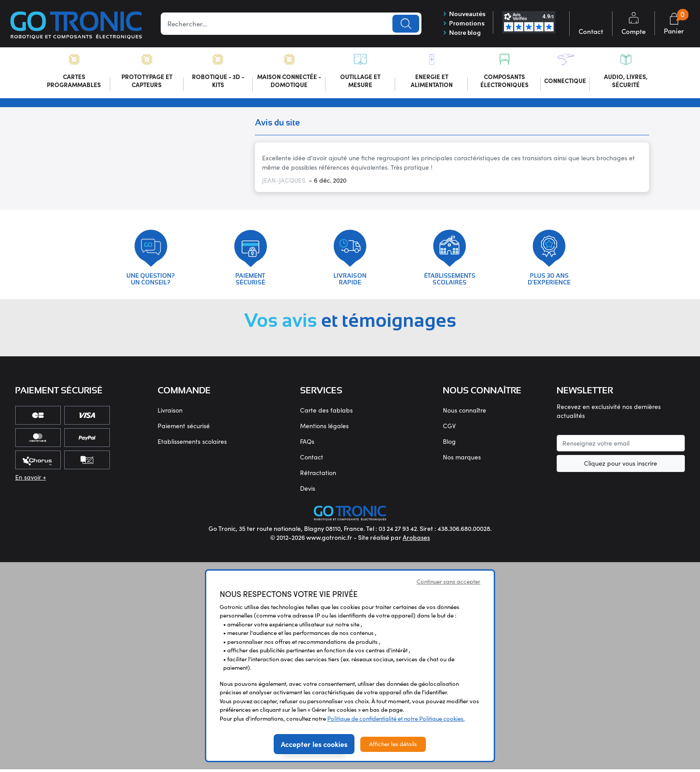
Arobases (416, 539)
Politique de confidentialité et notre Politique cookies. (396, 721)
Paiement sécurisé (184, 428)
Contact (311, 459)
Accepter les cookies (314, 746)
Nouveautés (464, 13)
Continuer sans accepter (448, 584)
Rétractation (318, 475)
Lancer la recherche (405, 24)
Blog (449, 443)
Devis (307, 490)
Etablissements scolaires (192, 443)
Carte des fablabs (326, 412)
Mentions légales (324, 428)
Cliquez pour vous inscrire (620, 466)
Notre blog (461, 33)
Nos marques (462, 459)
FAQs (307, 443)
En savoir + (30, 479)
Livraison (170, 412)
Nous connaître (464, 412)
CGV (449, 428)
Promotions (463, 23)
